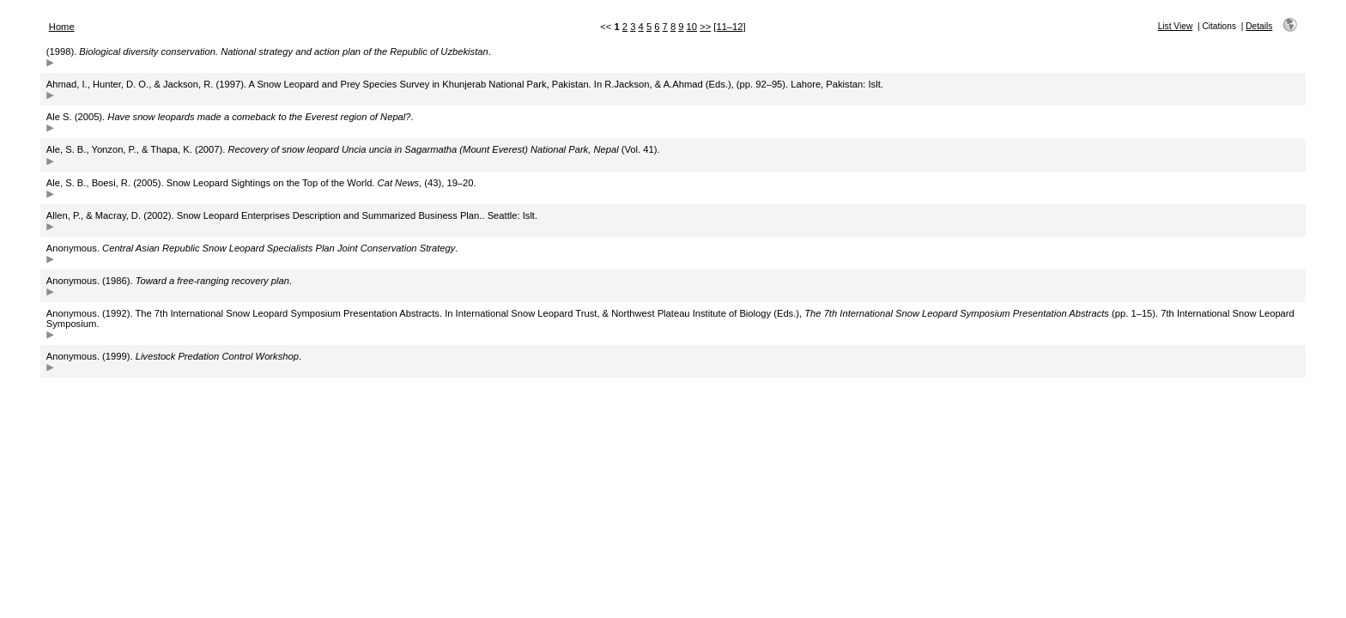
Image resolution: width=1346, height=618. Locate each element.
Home (62, 26)
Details (1259, 26)
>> (705, 26)
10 (692, 26)
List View (1175, 26)
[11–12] (729, 26)
